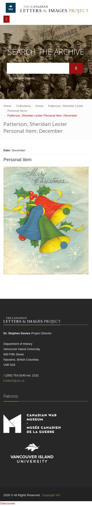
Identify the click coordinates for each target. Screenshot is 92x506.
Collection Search (21, 78)
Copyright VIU (51, 495)
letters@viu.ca (14, 380)
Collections (23, 106)
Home (7, 106)
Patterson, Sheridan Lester (66, 106)
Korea (39, 106)
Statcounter (7, 503)
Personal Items (17, 110)
